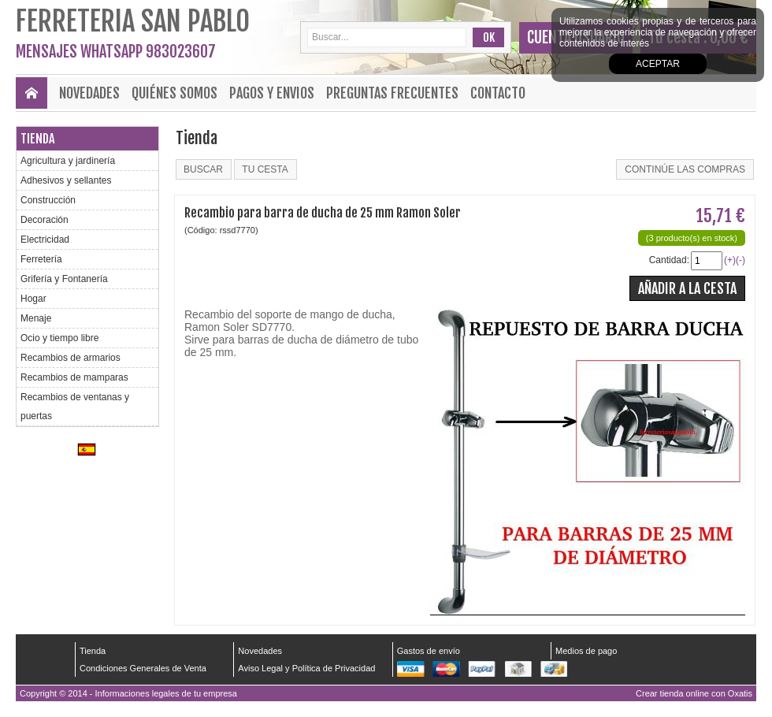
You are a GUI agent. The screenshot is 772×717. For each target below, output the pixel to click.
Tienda (37, 139)
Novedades (89, 93)
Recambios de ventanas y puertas (74, 407)
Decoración (44, 219)
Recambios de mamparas (74, 377)
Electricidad (44, 239)
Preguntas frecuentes (392, 93)
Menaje (35, 318)
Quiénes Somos (174, 93)
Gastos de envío (428, 651)
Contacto (497, 93)
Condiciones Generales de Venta (143, 668)
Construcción (48, 200)
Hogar (33, 298)
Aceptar (658, 63)
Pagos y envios (271, 93)
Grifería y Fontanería (64, 278)
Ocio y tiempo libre (59, 338)
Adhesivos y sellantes (65, 180)
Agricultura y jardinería (67, 160)
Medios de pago (586, 651)
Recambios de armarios (70, 357)
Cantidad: (669, 260)
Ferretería (41, 259)
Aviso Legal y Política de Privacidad (306, 668)
